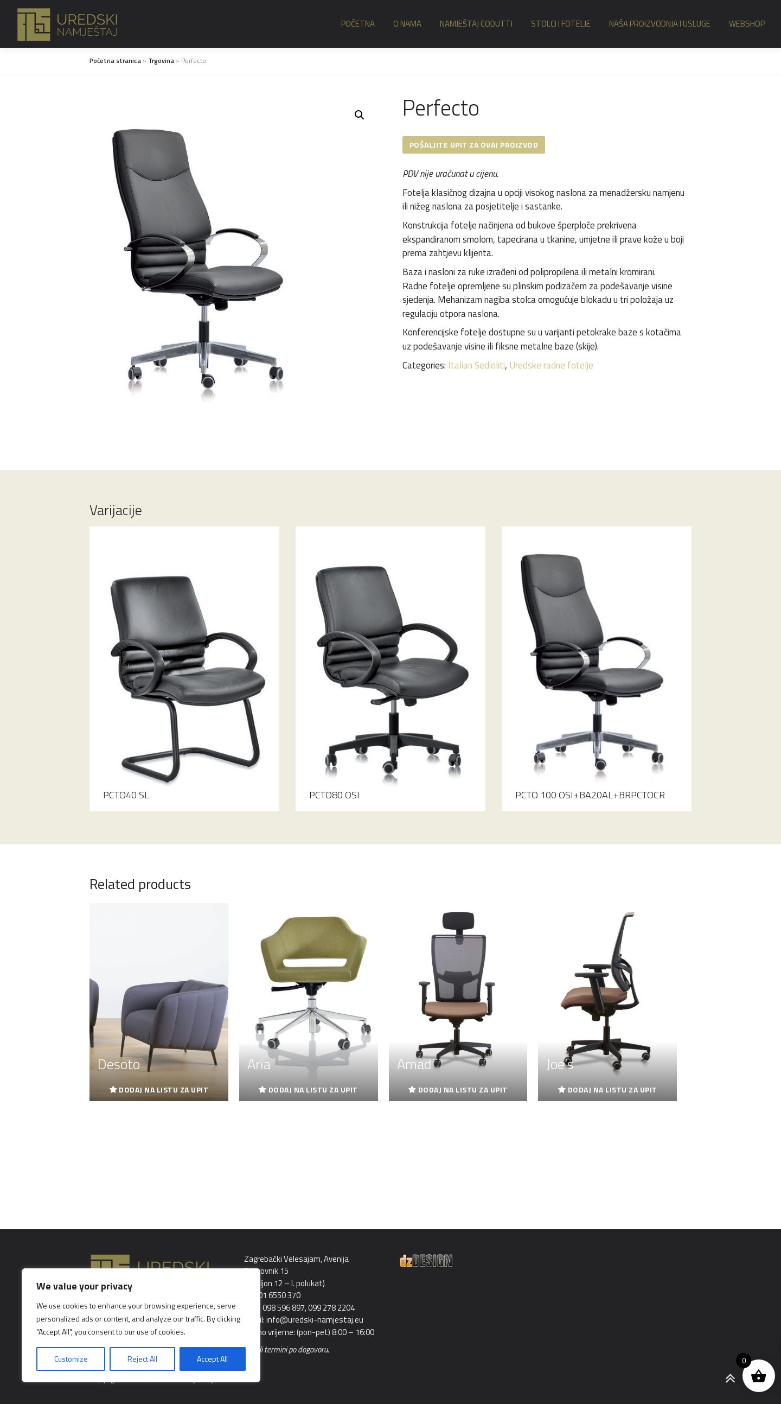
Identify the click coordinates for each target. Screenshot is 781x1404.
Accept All (212, 1358)
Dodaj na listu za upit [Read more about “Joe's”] (612, 1089)
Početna (358, 23)
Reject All (142, 1358)
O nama (407, 23)
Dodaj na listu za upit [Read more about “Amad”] (463, 1089)
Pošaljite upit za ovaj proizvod (474, 144)
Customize (71, 1358)
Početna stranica (115, 60)
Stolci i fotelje (561, 23)
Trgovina (161, 60)
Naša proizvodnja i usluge (659, 23)
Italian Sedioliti (476, 365)
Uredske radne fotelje (551, 365)
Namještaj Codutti (476, 23)
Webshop (747, 23)
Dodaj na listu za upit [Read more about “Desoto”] (163, 1089)
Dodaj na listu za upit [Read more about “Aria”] (313, 1089)
